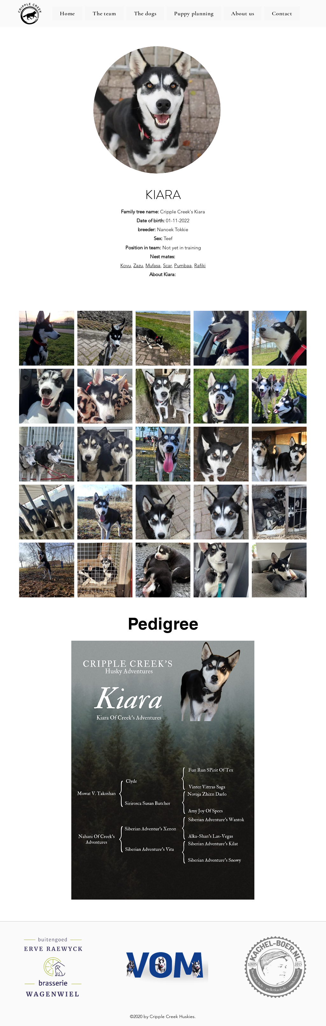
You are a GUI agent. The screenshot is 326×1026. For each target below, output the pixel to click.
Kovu (125, 265)
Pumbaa (183, 265)
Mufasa (152, 265)
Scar (167, 265)
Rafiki (200, 265)
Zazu (138, 265)
